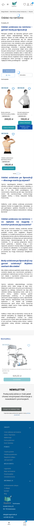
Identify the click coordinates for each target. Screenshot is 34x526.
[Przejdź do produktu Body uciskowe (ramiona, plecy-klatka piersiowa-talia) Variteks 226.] (8, 98)
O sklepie (7, 488)
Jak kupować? (8, 460)
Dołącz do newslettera (11, 409)
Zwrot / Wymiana (9, 435)
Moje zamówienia (9, 471)
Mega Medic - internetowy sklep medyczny (14, 12)
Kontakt (6, 491)
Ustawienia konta (9, 477)
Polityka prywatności (10, 454)
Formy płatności (9, 440)
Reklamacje (7, 437)
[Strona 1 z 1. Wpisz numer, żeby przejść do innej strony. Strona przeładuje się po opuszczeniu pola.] (18, 174)
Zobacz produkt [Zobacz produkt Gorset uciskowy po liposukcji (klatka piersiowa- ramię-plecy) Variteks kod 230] (25, 123)
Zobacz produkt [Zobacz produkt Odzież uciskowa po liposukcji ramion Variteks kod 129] (8, 168)
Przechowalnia (8, 474)
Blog (5, 494)
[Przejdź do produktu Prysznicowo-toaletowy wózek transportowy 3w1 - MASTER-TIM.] (17, 355)
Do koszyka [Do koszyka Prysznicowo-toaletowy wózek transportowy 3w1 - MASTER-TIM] (17, 379)
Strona (14, 173)
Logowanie (7, 469)
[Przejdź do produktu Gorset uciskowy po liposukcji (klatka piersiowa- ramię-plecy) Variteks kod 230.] (24, 98)
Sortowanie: (5, 79)
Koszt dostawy (8, 443)
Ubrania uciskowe (9, 71)
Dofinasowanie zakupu (11, 485)
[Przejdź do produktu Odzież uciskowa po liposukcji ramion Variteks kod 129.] (8, 144)
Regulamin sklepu (9, 457)
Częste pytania (9, 452)
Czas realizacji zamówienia (12, 432)
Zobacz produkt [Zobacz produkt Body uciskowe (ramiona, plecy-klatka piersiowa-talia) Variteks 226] (8, 127)
